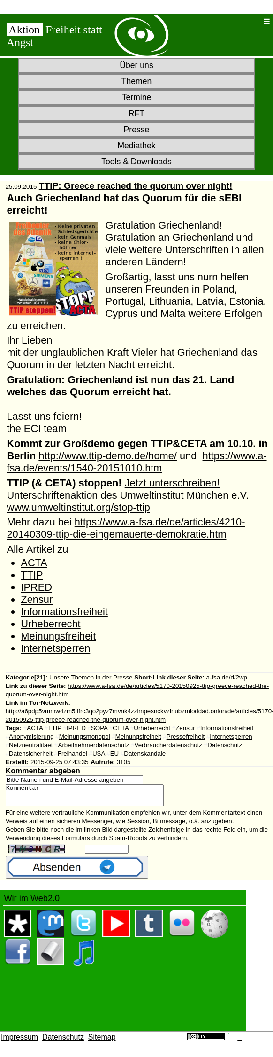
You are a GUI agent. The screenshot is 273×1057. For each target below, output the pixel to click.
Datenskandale (145, 753)
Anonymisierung (31, 736)
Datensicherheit (31, 753)
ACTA (34, 563)
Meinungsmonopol (84, 736)
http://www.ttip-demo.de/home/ (107, 456)
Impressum (19, 1041)
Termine (137, 97)
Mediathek (136, 145)
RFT (136, 113)
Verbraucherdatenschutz (168, 744)
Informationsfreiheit (64, 611)
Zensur (37, 599)
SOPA (99, 728)
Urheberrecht (50, 624)
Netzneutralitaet (31, 744)
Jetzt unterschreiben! (172, 483)
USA (98, 753)
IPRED (36, 587)
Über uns (136, 65)
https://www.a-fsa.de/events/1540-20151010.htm (136, 462)
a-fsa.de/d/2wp (226, 677)
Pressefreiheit (186, 736)
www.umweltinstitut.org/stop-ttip (78, 507)
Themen (136, 81)
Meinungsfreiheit (58, 636)
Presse (137, 129)
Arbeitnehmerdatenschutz (93, 744)
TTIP (32, 575)
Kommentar (94, 797)
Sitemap (102, 1041)
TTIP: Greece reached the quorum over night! (136, 186)
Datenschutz (224, 744)
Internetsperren (55, 648)
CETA (121, 728)
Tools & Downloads (136, 161)
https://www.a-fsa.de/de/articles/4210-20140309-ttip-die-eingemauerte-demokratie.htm (126, 528)
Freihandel (72, 753)
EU (114, 753)
